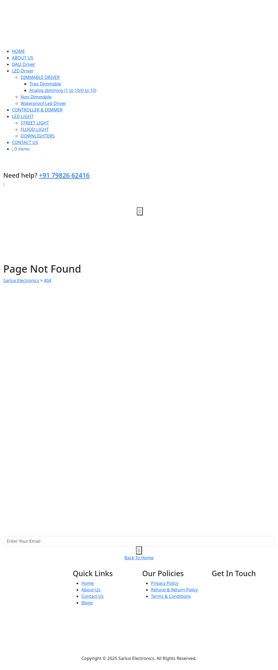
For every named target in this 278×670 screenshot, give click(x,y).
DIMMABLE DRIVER (40, 77)
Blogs (87, 603)
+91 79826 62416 (64, 175)
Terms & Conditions (171, 596)
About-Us (90, 590)
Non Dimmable (36, 97)
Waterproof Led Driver (43, 103)
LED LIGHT (22, 116)
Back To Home (139, 558)
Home (87, 583)
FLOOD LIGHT (35, 129)
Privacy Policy (164, 583)
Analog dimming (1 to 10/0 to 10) (62, 90)
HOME (18, 51)
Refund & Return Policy (174, 590)
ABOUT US (22, 58)
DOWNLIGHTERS (38, 136)
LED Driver (22, 71)
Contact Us (92, 596)
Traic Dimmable (45, 84)
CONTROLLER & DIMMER (37, 110)
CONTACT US (25, 142)
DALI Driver (23, 64)
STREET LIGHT (35, 123)
